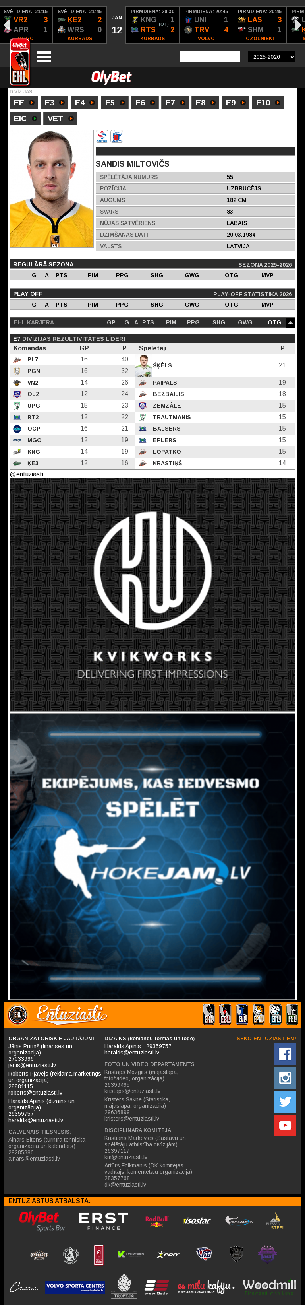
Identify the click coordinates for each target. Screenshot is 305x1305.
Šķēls (161, 365)
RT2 (32, 417)
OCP (33, 428)
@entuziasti (26, 474)
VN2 (32, 382)
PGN (33, 371)
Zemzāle (166, 405)
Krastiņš (166, 463)
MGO (34, 440)
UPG (33, 405)
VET (61, 119)
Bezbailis (167, 394)
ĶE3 (32, 463)
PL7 (32, 359)
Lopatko (166, 452)
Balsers (166, 428)
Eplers (163, 440)
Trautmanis (171, 417)
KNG (33, 452)
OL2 (32, 394)
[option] (80, 25)
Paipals (164, 382)
